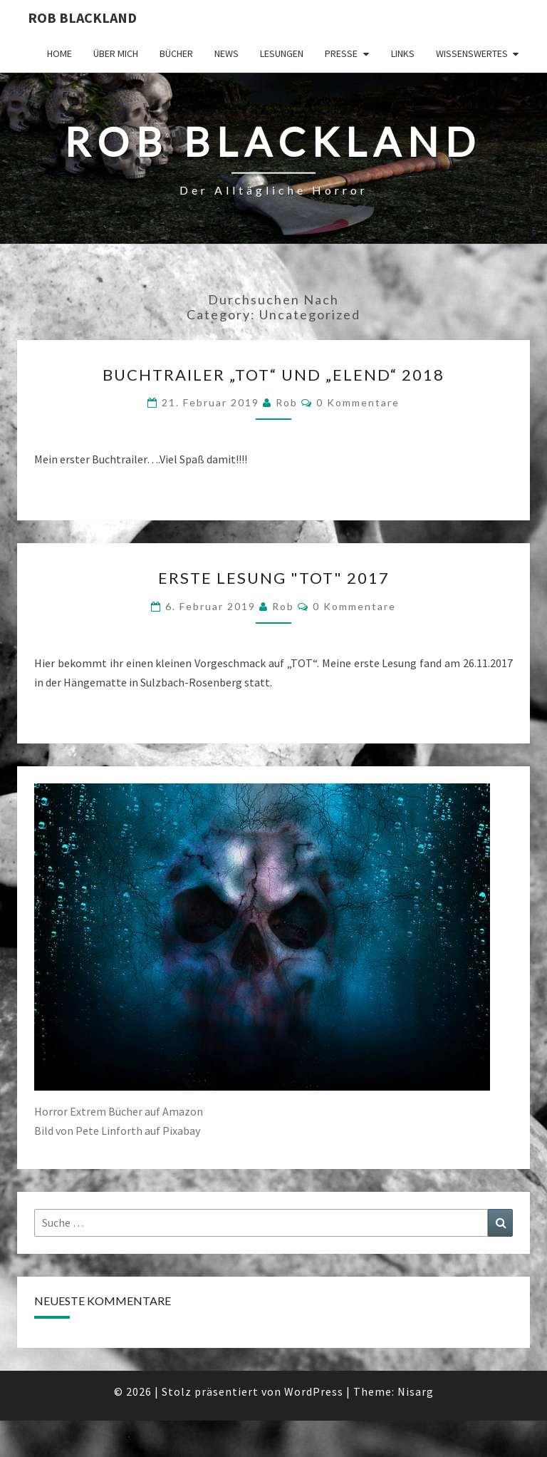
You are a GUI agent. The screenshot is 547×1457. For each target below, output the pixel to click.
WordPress (313, 1391)
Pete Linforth (108, 1130)
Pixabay (181, 1130)
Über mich (115, 53)
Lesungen (281, 53)
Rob (287, 402)
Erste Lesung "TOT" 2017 (274, 577)
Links (403, 53)
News (226, 53)
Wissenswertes (472, 53)
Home (59, 53)
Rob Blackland (82, 17)
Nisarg (415, 1391)
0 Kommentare (358, 402)
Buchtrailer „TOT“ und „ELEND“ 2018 (273, 374)
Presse (341, 53)
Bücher (176, 53)
